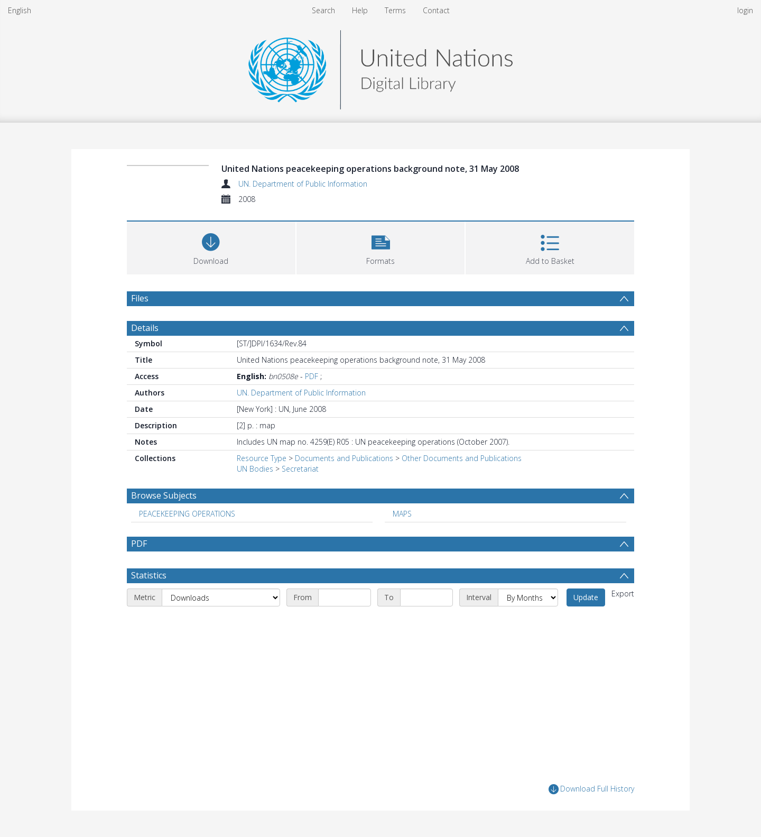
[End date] (426, 597)
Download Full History (591, 789)
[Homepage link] (380, 66)
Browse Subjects (164, 495)
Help (360, 10)
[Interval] (528, 597)
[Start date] (344, 597)
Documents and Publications (344, 458)
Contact (436, 10)
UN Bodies (255, 469)
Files (140, 298)
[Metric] (221, 597)
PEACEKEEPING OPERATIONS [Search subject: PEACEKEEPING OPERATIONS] (187, 514)
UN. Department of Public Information (302, 184)
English (19, 10)
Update (585, 597)
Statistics (148, 575)
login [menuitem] (745, 10)
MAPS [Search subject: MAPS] (402, 514)
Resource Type (261, 458)
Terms (395, 10)
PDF (311, 376)
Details (145, 328)
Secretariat (300, 469)
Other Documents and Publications (462, 458)
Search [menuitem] (323, 10)
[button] (380, 247)
